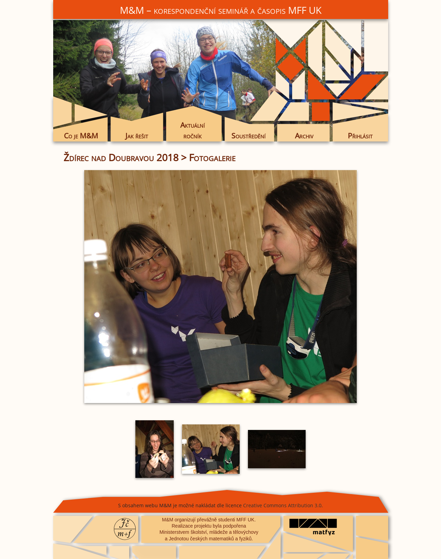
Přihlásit (360, 135)
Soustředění (248, 135)
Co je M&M (81, 135)
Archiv (304, 135)
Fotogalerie (212, 157)
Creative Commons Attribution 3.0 (282, 505)
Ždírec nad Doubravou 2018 (121, 157)
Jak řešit (136, 135)
